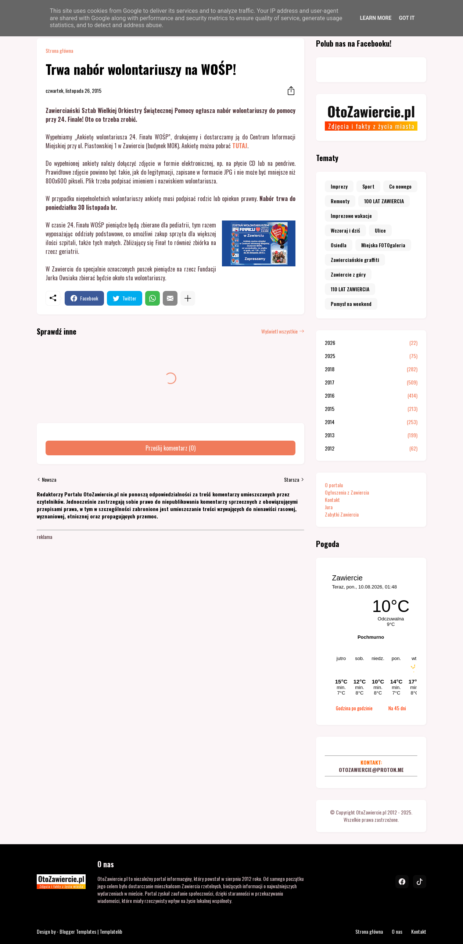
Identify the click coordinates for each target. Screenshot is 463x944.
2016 (371, 395)
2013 (371, 435)
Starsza (291, 479)
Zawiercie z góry (348, 274)
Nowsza (49, 479)
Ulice (380, 230)
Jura (329, 507)
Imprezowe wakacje (351, 215)
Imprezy (339, 186)
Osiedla (339, 245)
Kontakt (332, 499)
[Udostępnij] (288, 90)
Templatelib (111, 931)
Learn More (375, 18)
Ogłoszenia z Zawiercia (347, 492)
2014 (371, 422)
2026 (371, 342)
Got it (406, 18)
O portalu (334, 485)
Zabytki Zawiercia (342, 514)
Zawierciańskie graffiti (355, 259)
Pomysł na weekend (351, 303)
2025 (371, 356)
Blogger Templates (78, 931)
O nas (397, 931)
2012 (371, 448)
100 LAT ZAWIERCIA (384, 201)
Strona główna (59, 50)
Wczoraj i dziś (345, 230)
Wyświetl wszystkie (279, 331)
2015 (371, 408)
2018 (371, 369)
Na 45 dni (397, 708)
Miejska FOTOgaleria (383, 245)
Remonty (340, 201)
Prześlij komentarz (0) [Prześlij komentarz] (170, 448)
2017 (371, 382)
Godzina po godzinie (354, 708)
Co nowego (400, 186)
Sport (368, 186)
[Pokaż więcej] (187, 298)
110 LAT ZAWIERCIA (350, 289)
